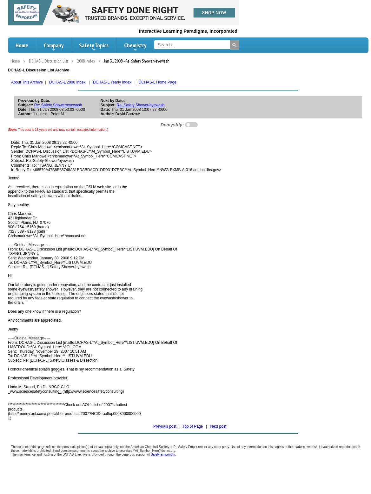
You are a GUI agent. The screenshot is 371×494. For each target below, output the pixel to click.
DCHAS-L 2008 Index (67, 82)
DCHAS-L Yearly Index (112, 82)
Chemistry (135, 47)
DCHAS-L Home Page (157, 82)
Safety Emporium (163, 454)
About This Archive (27, 82)
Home (22, 45)
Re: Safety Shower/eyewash (58, 105)
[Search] (234, 45)
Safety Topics (94, 47)
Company (53, 47)
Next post (218, 426)
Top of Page (192, 426)
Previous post (164, 426)
